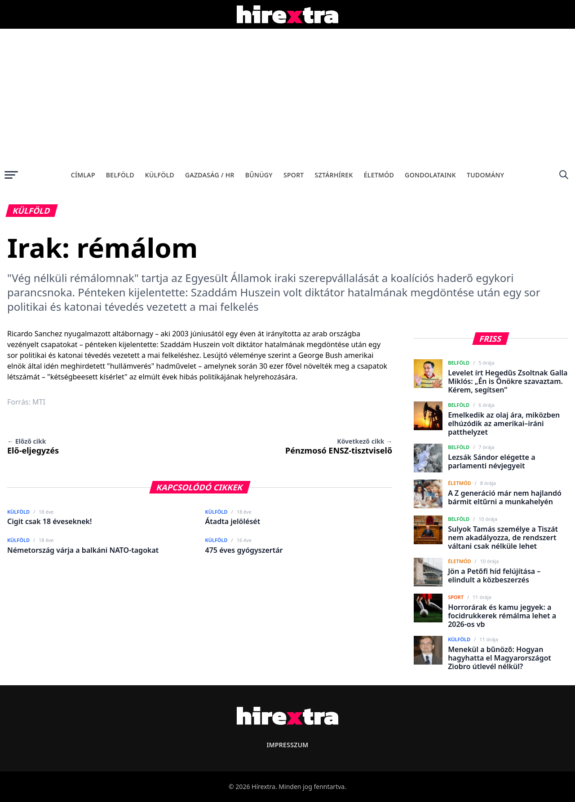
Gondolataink (430, 175)
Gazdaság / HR (209, 175)
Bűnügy (259, 175)
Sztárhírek (334, 175)
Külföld (159, 175)
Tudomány (485, 175)
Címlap (83, 175)
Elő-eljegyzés (33, 446)
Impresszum (287, 744)
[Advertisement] (287, 96)
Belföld (120, 175)
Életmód (379, 175)
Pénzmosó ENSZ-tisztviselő (338, 446)
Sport (293, 175)
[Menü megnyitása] (11, 174)
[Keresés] (564, 174)
